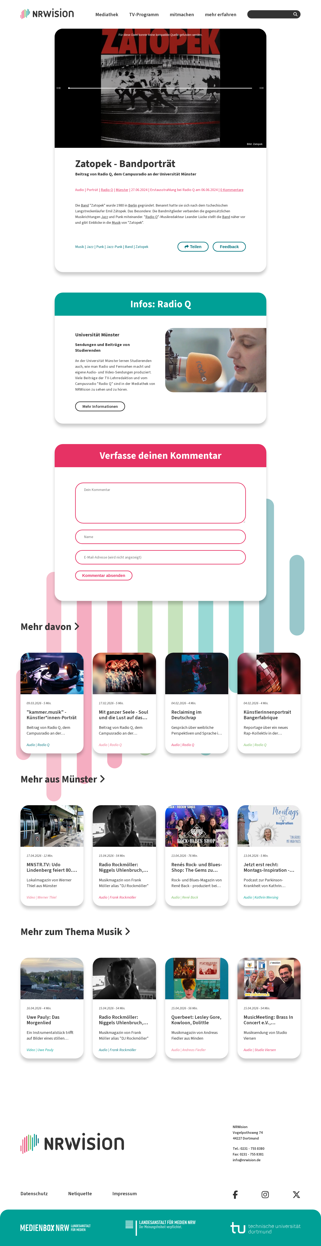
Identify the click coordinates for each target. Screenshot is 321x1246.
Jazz (104, 216)
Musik (116, 222)
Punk (100, 246)
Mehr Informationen (100, 406)
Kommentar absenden (103, 575)
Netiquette (80, 1193)
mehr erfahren (220, 14)
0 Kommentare (231, 189)
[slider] (160, 88)
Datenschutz (34, 1193)
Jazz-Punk (114, 246)
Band (85, 205)
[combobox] (274, 14)
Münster (122, 189)
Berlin (132, 205)
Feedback (229, 246)
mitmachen (182, 14)
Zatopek (142, 246)
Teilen (193, 246)
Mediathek (106, 14)
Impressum (124, 1193)
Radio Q (107, 189)
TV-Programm (144, 14)
